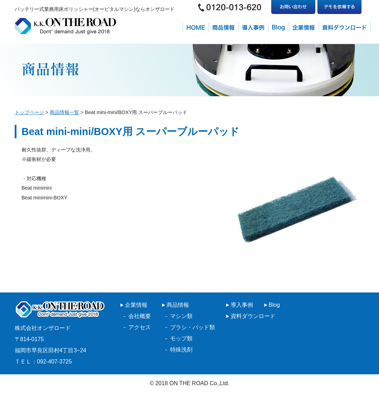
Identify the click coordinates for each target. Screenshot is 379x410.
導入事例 (242, 305)
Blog (274, 305)
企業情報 (136, 305)
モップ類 (181, 338)
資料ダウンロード (253, 316)
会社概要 (139, 316)
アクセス (139, 327)
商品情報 (178, 305)
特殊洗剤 (181, 350)
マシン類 (181, 316)
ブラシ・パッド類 (192, 327)
